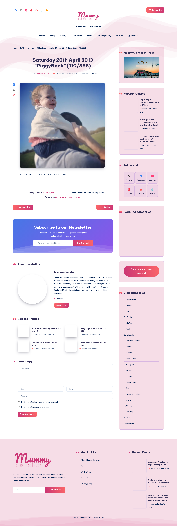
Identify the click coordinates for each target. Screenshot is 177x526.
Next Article (104, 207)
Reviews (119, 36)
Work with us (86, 472)
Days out (129, 305)
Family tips (130, 364)
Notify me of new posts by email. (35, 407)
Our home (77, 36)
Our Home (128, 376)
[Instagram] (26, 10)
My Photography (26, 48)
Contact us (85, 478)
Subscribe (155, 10)
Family (52, 36)
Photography (104, 36)
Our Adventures (130, 299)
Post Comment (27, 414)
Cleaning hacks (132, 382)
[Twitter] (21, 10)
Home (42, 36)
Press (83, 466)
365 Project (41, 48)
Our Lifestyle (129, 335)
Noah (128, 329)
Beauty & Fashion (133, 341)
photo (63, 197)
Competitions (129, 424)
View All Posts (61, 305)
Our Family (128, 317)
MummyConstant (65, 272)
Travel (90, 36)
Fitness (129, 353)
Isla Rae (129, 323)
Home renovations (133, 394)
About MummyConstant (90, 460)
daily (57, 197)
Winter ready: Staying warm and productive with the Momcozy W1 (158, 498)
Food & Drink (131, 359)
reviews (127, 418)
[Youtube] (36, 10)
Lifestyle (63, 36)
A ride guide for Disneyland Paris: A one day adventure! (149, 122)
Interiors (129, 400)
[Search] (133, 36)
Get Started (83, 243)
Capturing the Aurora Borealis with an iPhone (149, 102)
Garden (129, 388)
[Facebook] (16, 10)
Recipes (129, 370)
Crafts (128, 347)
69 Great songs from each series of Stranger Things (149, 139)
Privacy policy (86, 484)
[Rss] (47, 10)
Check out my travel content (141, 271)
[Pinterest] (31, 10)
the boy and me (74, 197)
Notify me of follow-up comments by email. (39, 402)
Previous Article (23, 207)
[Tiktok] (42, 10)
